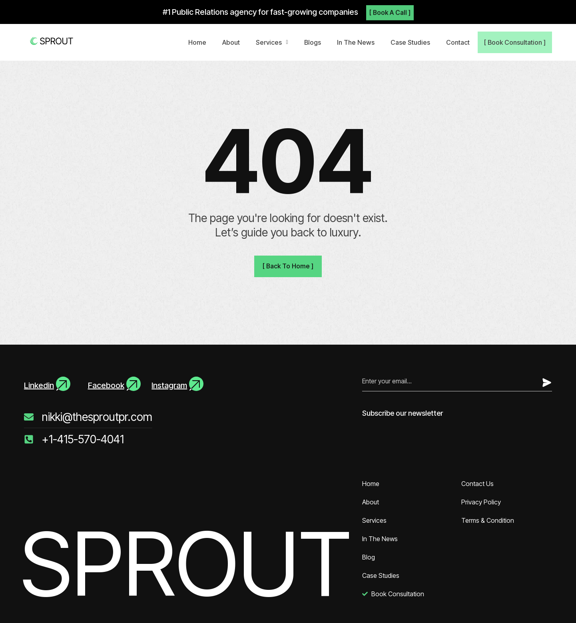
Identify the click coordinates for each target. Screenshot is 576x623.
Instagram (169, 385)
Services (274, 42)
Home (200, 42)
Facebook (106, 385)
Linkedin (39, 385)
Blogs (315, 42)
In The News (358, 42)
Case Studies (412, 42)
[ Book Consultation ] (516, 42)
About (233, 42)
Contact (460, 42)
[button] (274, 42)
